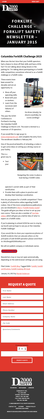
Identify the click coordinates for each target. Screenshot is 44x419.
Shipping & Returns (22, 408)
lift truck (27, 269)
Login (4, 2)
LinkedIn (31, 387)
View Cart (35, 2)
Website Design (12, 411)
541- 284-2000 (24, 396)
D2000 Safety (10, 8)
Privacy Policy (31, 406)
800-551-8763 (25, 398)
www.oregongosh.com (10, 137)
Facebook (13, 387)
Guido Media (33, 411)
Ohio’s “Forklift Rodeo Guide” (28, 207)
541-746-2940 (23, 400)
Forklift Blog (15, 266)
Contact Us (12, 406)
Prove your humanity (22, 345)
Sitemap (21, 406)
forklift (34, 266)
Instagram (22, 387)
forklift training (17, 269)
